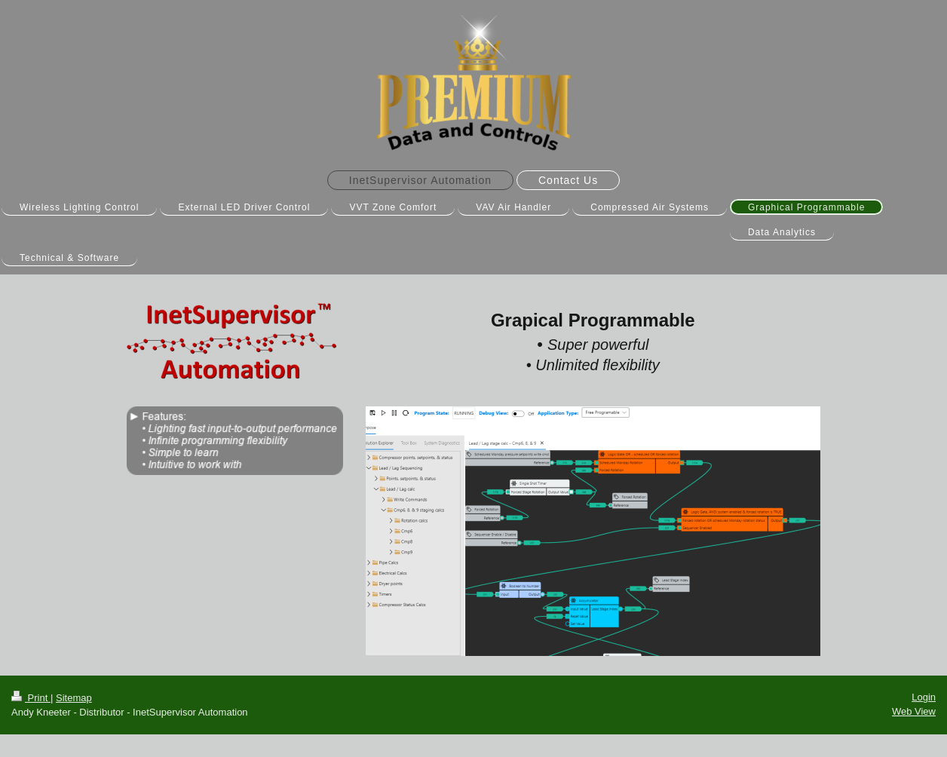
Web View (914, 711)
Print (31, 697)
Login (924, 697)
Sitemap (74, 697)
